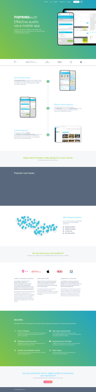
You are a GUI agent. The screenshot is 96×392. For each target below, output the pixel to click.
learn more (48, 381)
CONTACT (76, 1)
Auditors (56, 1)
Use (51, 1)
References (62, 1)
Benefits (69, 1)
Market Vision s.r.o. (21, 389)
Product (46, 1)
